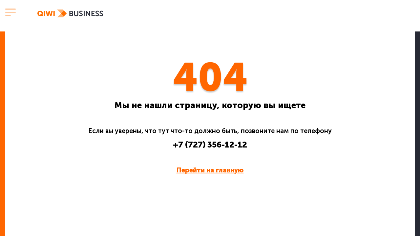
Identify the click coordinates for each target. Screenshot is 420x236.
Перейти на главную (210, 170)
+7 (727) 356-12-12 (210, 145)
